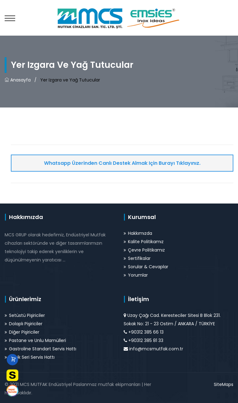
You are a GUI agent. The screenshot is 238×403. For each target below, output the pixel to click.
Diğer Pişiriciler (24, 332)
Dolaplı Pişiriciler (25, 324)
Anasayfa (18, 80)
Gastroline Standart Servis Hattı (42, 349)
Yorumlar (138, 275)
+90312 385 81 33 (145, 340)
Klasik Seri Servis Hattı (32, 357)
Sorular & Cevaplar (148, 267)
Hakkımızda (140, 233)
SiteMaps (223, 384)
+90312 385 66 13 (146, 332)
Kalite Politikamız (146, 242)
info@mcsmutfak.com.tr (156, 349)
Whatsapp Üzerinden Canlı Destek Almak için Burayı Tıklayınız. (122, 163)
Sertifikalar (139, 258)
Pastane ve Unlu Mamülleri (37, 340)
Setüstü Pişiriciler (27, 315)
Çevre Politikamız (146, 250)
